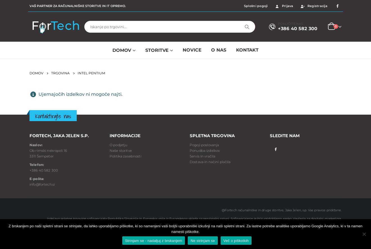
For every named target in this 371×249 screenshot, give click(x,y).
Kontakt (247, 50)
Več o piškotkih (236, 241)
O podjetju (118, 145)
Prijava (284, 6)
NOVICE (192, 50)
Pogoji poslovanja (204, 145)
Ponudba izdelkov (205, 150)
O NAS (218, 50)
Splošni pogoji (256, 6)
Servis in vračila (202, 156)
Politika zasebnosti (125, 156)
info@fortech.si (42, 184)
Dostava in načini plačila (210, 162)
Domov (121, 50)
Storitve (157, 50)
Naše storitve (121, 150)
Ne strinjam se (203, 241)
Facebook (275, 149)
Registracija (313, 6)
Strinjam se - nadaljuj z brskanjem (153, 241)
